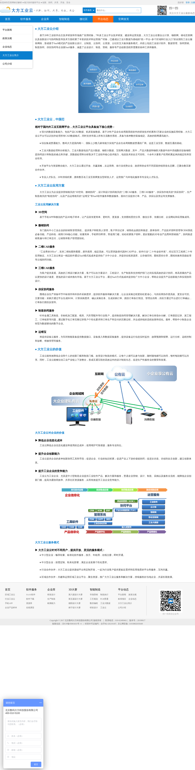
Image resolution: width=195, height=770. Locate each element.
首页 (7, 19)
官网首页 (123, 19)
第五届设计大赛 (75, 599)
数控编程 (94, 603)
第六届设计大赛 (75, 594)
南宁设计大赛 (74, 607)
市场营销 (94, 594)
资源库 (29, 603)
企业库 (45, 19)
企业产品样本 (11, 607)
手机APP (9, 603)
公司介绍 (7, 64)
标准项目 (122, 599)
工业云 (103, 607)
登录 (188, 2)
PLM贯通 (104, 599)
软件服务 (25, 19)
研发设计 (51, 594)
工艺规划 (94, 599)
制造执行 (104, 594)
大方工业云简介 (10, 55)
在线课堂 (30, 607)
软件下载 (30, 599)
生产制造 (51, 599)
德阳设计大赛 (74, 603)
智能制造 (64, 19)
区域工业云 (10, 594)
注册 (193, 2)
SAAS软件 (30, 594)
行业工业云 (10, 599)
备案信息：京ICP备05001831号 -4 (67, 624)
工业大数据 (105, 603)
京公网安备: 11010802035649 (130, 624)
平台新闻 (7, 30)
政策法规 (7, 38)
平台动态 (103, 19)
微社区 (84, 19)
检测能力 (51, 603)
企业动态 (7, 47)
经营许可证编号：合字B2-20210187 (100, 624)
